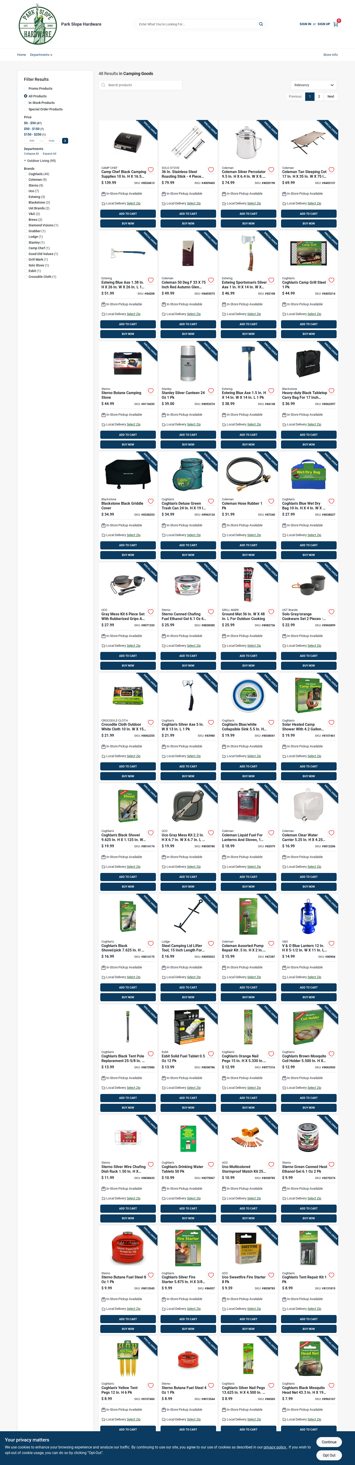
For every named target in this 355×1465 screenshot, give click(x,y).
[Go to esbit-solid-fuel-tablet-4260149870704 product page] (188, 1059)
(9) (38, 179)
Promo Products (40, 88)
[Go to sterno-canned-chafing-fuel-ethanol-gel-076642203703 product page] (188, 616)
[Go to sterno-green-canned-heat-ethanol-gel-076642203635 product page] (308, 1169)
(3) (37, 197)
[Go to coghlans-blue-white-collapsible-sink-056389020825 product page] (248, 727)
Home (21, 55)
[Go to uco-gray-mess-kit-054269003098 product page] (188, 838)
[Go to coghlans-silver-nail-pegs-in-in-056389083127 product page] (248, 1390)
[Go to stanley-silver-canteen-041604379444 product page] (188, 395)
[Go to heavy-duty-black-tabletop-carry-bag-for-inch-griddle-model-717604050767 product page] (308, 395)
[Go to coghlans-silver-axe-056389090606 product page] (188, 727)
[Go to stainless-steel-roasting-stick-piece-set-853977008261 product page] (188, 174)
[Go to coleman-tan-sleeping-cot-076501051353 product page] (308, 174)
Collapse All (31, 153)
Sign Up (324, 24)
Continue (329, 1442)
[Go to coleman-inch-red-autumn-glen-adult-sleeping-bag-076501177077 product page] (188, 285)
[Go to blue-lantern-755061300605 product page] (308, 948)
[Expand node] (26, 160)
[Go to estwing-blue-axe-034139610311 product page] (248, 395)
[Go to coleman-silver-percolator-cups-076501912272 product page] (248, 174)
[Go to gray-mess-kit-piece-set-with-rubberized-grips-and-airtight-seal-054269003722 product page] (128, 616)
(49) (39, 174)
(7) (34, 191)
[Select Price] (65, 141)
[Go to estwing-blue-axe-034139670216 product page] (128, 285)
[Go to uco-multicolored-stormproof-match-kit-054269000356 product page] (248, 1169)
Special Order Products (46, 109)
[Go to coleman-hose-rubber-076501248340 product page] (248, 506)
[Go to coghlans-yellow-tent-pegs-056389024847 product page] (128, 1390)
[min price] (32, 141)
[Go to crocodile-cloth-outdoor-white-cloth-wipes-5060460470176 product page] (128, 727)
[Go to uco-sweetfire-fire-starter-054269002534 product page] (248, 1280)
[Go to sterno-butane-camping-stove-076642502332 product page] (128, 395)
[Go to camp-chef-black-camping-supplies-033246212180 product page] (128, 174)
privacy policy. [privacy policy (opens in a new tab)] (275, 1447)
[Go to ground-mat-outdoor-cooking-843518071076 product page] (248, 616)
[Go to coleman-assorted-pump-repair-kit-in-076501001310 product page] (248, 948)
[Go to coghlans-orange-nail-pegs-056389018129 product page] (248, 1059)
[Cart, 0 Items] (335, 24)
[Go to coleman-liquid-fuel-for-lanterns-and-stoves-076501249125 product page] (248, 838)
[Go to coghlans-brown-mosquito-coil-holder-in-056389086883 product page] (308, 1059)
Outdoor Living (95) (41, 161)
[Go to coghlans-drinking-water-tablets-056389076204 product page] (188, 1169)
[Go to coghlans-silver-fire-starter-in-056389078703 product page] (188, 1280)
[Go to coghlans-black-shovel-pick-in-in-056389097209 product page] (128, 948)
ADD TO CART (128, 213)
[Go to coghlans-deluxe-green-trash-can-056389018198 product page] (188, 506)
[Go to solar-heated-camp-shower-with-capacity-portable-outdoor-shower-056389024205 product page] (308, 727)
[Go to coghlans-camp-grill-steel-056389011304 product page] (308, 285)
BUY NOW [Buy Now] (128, 223)
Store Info (330, 55)
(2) (39, 202)
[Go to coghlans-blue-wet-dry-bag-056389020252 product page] (308, 506)
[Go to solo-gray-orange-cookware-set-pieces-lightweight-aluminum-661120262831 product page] (308, 616)
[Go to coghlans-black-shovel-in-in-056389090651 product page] (128, 838)
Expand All (49, 153)
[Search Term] (200, 24)
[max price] (52, 141)
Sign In (305, 24)
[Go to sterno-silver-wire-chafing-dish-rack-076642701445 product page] (128, 1169)
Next (331, 96)
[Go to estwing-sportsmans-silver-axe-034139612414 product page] (248, 285)
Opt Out (329, 1455)
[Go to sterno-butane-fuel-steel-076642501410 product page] (128, 1280)
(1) (43, 225)
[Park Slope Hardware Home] (37, 24)
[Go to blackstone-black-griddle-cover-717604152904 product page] (128, 506)
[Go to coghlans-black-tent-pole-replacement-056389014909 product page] (128, 1059)
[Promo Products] (25, 88)
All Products (38, 96)
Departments (39, 55)
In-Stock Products (42, 103)
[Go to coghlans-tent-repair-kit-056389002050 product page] (308, 1280)
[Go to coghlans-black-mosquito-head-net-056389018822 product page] (308, 1390)
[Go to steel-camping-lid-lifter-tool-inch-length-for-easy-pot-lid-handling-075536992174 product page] (188, 948)
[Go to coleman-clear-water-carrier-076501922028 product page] (308, 838)
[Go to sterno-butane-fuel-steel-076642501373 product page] (188, 1390)
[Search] (261, 24)
